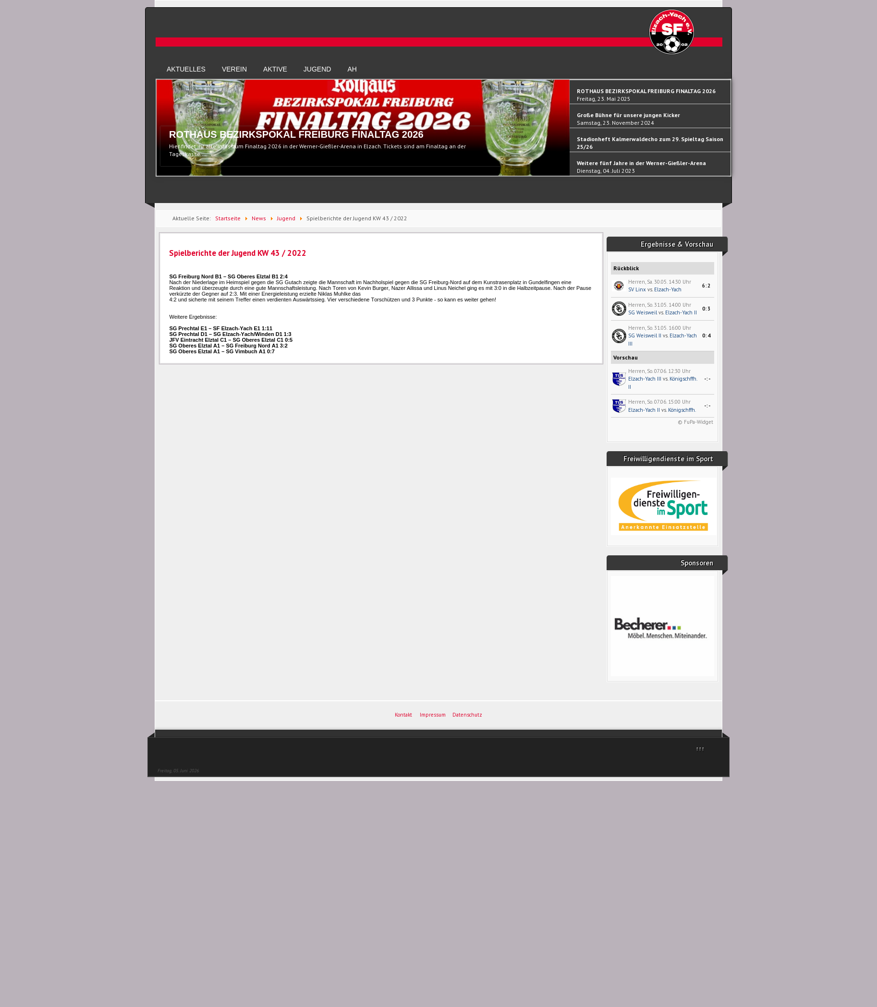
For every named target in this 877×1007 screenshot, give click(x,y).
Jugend (317, 69)
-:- (707, 378)
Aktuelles (186, 69)
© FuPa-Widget (695, 422)
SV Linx (637, 289)
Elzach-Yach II (681, 312)
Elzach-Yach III (644, 378)
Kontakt (403, 714)
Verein (234, 69)
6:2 (706, 285)
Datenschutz (467, 714)
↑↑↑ (700, 748)
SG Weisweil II (644, 335)
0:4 (706, 335)
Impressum (433, 714)
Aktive (275, 69)
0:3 (706, 308)
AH (351, 69)
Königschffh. (682, 410)
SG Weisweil (642, 312)
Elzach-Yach (668, 289)
